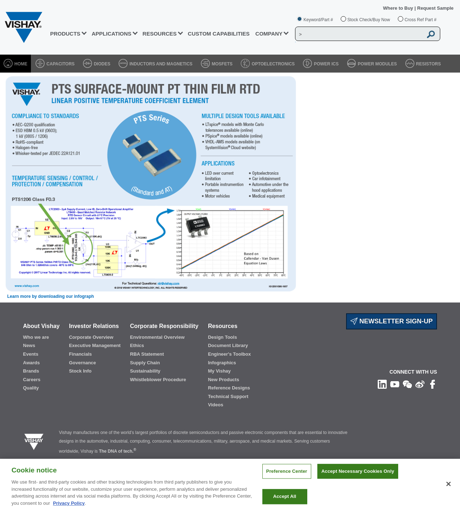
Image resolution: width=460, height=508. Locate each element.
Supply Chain (145, 362)
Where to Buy (398, 8)
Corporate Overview (91, 337)
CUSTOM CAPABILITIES (219, 34)
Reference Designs (229, 388)
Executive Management (95, 345)
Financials (80, 354)
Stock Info (80, 371)
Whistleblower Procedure (158, 379)
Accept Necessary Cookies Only (357, 476)
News (29, 345)
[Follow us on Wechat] (407, 384)
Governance (82, 362)
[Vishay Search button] (431, 34)
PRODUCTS (65, 34)
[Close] (448, 489)
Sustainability (145, 371)
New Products (223, 379)
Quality (31, 388)
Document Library (228, 345)
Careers (31, 379)
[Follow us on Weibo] (419, 384)
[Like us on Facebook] (432, 384)
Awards (31, 362)
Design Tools (222, 337)
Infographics (222, 362)
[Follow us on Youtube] (394, 384)
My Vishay (219, 371)
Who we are (36, 337)
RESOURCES (160, 34)
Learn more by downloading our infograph (50, 296)
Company (269, 34)
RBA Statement (147, 354)
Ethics (137, 345)
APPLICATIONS (112, 34)
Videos (215, 404)
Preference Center (286, 476)
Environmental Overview (157, 337)
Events (30, 354)
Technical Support (228, 396)
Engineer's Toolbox (229, 354)
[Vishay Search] (359, 34)
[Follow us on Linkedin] (382, 384)
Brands (31, 371)
